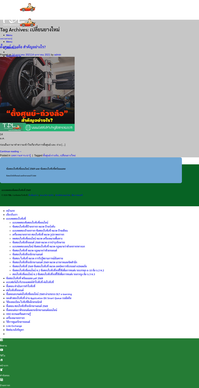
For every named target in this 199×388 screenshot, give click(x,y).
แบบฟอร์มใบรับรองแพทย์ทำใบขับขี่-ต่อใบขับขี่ (30, 282)
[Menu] (9, 35)
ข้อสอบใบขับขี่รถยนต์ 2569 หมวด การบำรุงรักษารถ (38, 242)
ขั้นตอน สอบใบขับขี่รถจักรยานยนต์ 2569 (27, 306)
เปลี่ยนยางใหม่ (68, 155)
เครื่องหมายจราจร (15, 318)
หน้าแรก (10, 210)
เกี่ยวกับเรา (11, 214)
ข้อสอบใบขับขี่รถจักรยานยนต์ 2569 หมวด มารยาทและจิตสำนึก (44, 262)
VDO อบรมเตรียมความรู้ (18, 314)
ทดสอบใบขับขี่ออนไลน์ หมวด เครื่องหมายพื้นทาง (37, 238)
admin (57, 54)
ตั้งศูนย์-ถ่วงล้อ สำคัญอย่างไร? (23, 46)
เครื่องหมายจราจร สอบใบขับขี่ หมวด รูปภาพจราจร (38, 234)
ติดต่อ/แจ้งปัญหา (15, 329)
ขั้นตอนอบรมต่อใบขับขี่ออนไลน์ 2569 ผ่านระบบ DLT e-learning (39, 294)
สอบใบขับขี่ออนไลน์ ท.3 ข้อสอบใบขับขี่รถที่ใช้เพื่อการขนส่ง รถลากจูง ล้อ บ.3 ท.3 (53, 274)
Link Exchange (14, 325)
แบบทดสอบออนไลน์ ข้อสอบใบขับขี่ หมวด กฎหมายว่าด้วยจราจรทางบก (48, 246)
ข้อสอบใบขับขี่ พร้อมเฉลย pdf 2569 (24, 278)
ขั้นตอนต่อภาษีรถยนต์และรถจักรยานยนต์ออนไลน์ (31, 310)
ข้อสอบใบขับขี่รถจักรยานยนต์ (27, 254)
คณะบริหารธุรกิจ (46, 195)
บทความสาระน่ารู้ (6, 39)
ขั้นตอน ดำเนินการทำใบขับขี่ (20, 286)
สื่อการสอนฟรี (77, 195)
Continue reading (11, 151)
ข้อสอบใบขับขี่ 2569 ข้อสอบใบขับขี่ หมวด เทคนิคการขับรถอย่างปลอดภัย (49, 266)
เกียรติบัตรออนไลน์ (62, 195)
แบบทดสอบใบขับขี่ (16, 218)
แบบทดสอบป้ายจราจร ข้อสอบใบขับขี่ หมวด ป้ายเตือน (40, 230)
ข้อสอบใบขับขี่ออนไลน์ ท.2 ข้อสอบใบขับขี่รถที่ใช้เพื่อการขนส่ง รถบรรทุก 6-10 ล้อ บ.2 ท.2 (58, 270)
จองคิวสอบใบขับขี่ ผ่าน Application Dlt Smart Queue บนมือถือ (38, 298)
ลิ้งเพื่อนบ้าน (33, 195)
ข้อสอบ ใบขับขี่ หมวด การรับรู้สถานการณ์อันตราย (37, 258)
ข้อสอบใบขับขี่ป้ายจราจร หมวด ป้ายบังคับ (33, 226)
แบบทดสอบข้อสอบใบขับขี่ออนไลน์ (30, 222)
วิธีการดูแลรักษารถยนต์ (18, 321)
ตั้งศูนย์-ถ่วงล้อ (51, 155)
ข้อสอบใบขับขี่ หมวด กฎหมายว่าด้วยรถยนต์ (34, 250)
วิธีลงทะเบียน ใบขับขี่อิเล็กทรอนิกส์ (24, 302)
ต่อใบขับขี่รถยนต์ (15, 290)
